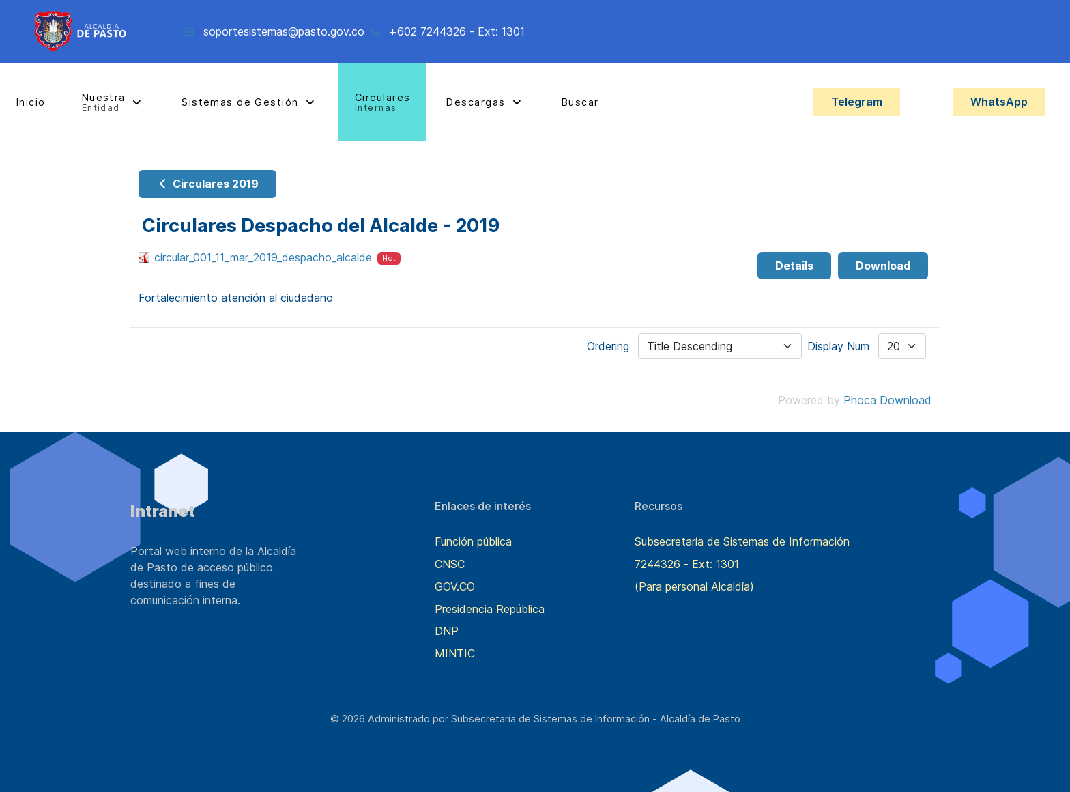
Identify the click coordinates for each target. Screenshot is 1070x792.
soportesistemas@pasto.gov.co (283, 31)
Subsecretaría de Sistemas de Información (742, 541)
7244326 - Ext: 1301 (687, 564)
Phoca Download (887, 400)
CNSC (450, 564)
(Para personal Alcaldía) (694, 586)
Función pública (473, 541)
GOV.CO (455, 586)
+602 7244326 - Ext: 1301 (457, 31)
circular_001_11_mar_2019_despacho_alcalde (263, 257)
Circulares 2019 (207, 183)
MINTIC (455, 653)
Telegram (856, 102)
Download (883, 265)
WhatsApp (999, 102)
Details (794, 265)
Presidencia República (490, 609)
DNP (447, 631)
